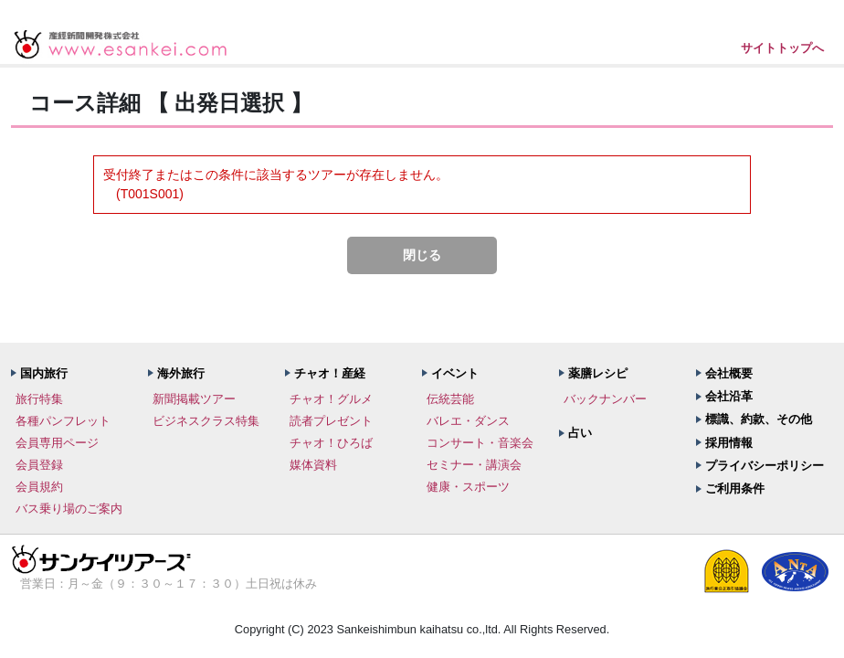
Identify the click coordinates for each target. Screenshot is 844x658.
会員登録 (39, 465)
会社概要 (729, 373)
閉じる (422, 255)
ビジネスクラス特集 (206, 421)
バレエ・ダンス (468, 421)
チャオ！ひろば (331, 443)
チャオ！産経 (329, 373)
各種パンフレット (63, 421)
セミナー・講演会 (474, 465)
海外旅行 (181, 373)
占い (580, 433)
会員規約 (39, 487)
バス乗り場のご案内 (69, 508)
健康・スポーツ (468, 487)
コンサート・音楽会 (480, 443)
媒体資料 (313, 465)
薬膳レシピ (598, 373)
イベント (455, 373)
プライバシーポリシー (764, 465)
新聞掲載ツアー (194, 399)
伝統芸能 (450, 399)
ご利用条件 (735, 488)
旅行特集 (39, 399)
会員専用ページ (57, 443)
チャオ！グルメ (331, 399)
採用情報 (729, 443)
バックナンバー (605, 399)
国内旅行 (44, 373)
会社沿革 (729, 396)
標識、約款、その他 (758, 419)
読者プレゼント (331, 421)
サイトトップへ (782, 48)
